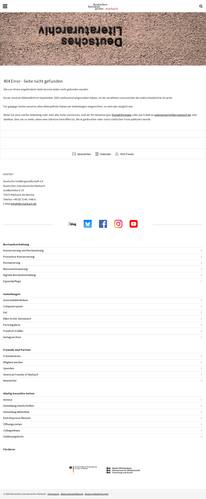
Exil (5, 312)
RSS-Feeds (124, 154)
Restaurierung (11, 262)
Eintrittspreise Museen (17, 418)
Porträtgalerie (11, 325)
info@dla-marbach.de (23, 204)
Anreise (7, 399)
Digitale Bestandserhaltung (19, 275)
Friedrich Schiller (13, 331)
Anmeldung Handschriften (18, 405)
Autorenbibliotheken (15, 300)
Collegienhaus (11, 430)
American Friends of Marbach (20, 374)
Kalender (103, 154)
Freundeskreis (12, 356)
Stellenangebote (13, 436)
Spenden (8, 368)
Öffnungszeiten (12, 424)
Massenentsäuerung (15, 269)
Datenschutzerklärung (72, 493)
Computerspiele (13, 306)
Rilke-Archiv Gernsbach (17, 318)
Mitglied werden (13, 362)
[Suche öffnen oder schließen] (201, 6)
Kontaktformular (122, 115)
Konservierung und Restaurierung (23, 250)
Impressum (53, 493)
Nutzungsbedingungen (96, 493)
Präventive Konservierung (19, 256)
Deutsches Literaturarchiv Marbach (103, 6)
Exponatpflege (12, 281)
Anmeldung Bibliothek (16, 412)
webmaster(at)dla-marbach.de (172, 115)
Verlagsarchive (12, 337)
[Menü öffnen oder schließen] (5, 6)
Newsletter (81, 154)
